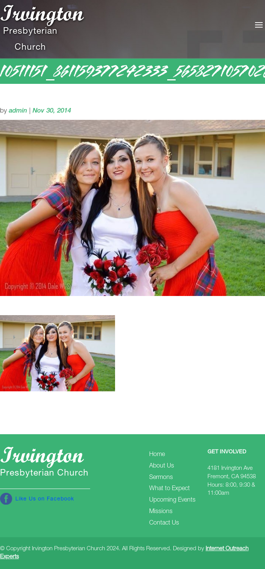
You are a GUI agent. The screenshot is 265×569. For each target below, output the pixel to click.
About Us (161, 466)
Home (157, 455)
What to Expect (169, 489)
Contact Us (164, 523)
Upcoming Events (172, 500)
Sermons (161, 478)
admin (18, 111)
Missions (161, 512)
